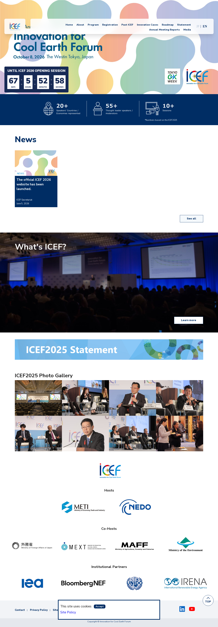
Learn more (188, 320)
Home (69, 24)
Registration (110, 24)
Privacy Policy (39, 610)
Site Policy (68, 612)
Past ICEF (127, 24)
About (80, 24)
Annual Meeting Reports (164, 29)
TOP (208, 602)
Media (187, 29)
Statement (184, 24)
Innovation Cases (147, 24)
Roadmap (168, 24)
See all (191, 218)
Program (93, 24)
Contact (20, 610)
